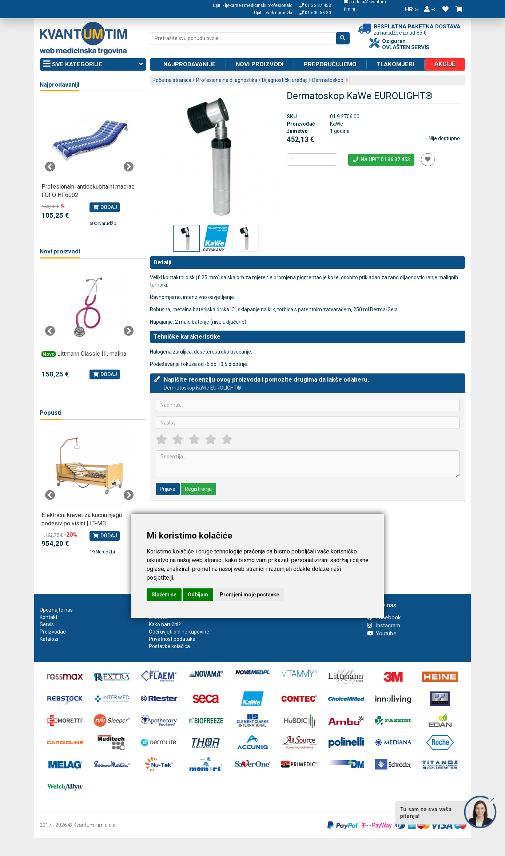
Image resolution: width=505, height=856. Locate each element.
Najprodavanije (189, 64)
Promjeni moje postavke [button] (249, 594)
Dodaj (104, 207)
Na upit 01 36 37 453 (381, 159)
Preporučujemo (330, 64)
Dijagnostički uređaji (284, 80)
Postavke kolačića (169, 646)
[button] (429, 9)
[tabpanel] (89, 163)
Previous (50, 167)
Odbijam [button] (198, 594)
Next (128, 167)
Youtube (382, 633)
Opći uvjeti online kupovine (179, 632)
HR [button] (411, 9)
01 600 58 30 (315, 12)
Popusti (50, 412)
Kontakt (48, 617)
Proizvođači (53, 632)
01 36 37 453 (315, 5)
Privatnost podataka (172, 639)
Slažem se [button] (164, 594)
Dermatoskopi (328, 80)
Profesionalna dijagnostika (226, 80)
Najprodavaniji (59, 84)
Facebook (384, 617)
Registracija (198, 489)
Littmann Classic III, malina (91, 353)
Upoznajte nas (56, 610)
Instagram (383, 625)
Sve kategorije (93, 64)
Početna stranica (171, 80)
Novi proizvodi (260, 64)
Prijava (167, 489)
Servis (47, 624)
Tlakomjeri (395, 64)
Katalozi (49, 639)
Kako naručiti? (165, 624)
